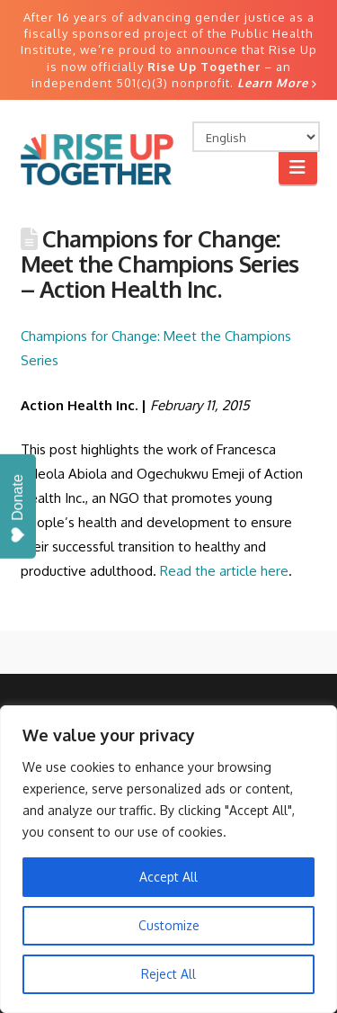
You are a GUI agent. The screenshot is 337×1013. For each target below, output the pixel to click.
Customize (169, 925)
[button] (298, 166)
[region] (168, 859)
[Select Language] (256, 136)
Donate (17, 508)
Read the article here (224, 570)
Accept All (168, 876)
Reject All (168, 974)
